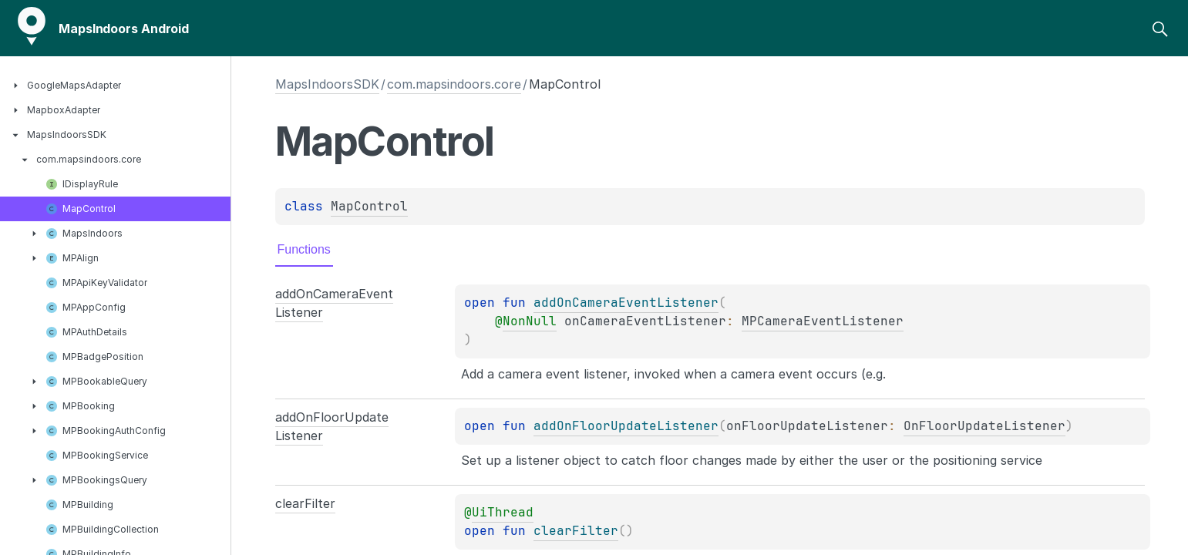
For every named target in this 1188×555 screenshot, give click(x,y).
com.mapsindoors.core (454, 84)
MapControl (369, 206)
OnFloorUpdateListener (984, 426)
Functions (304, 249)
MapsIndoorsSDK (327, 84)
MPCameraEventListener (823, 321)
